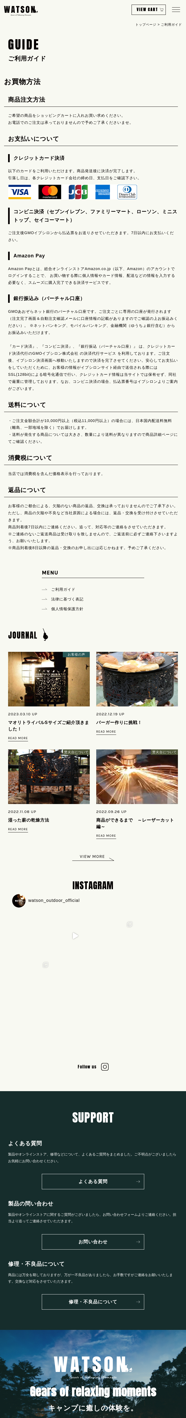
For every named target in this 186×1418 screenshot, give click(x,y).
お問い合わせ (93, 1201)
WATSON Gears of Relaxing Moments (21, 10)
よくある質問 (93, 1141)
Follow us (87, 1026)
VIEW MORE (92, 856)
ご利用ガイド (63, 589)
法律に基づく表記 (67, 599)
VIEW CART (147, 9)
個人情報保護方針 (67, 609)
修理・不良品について (93, 1261)
